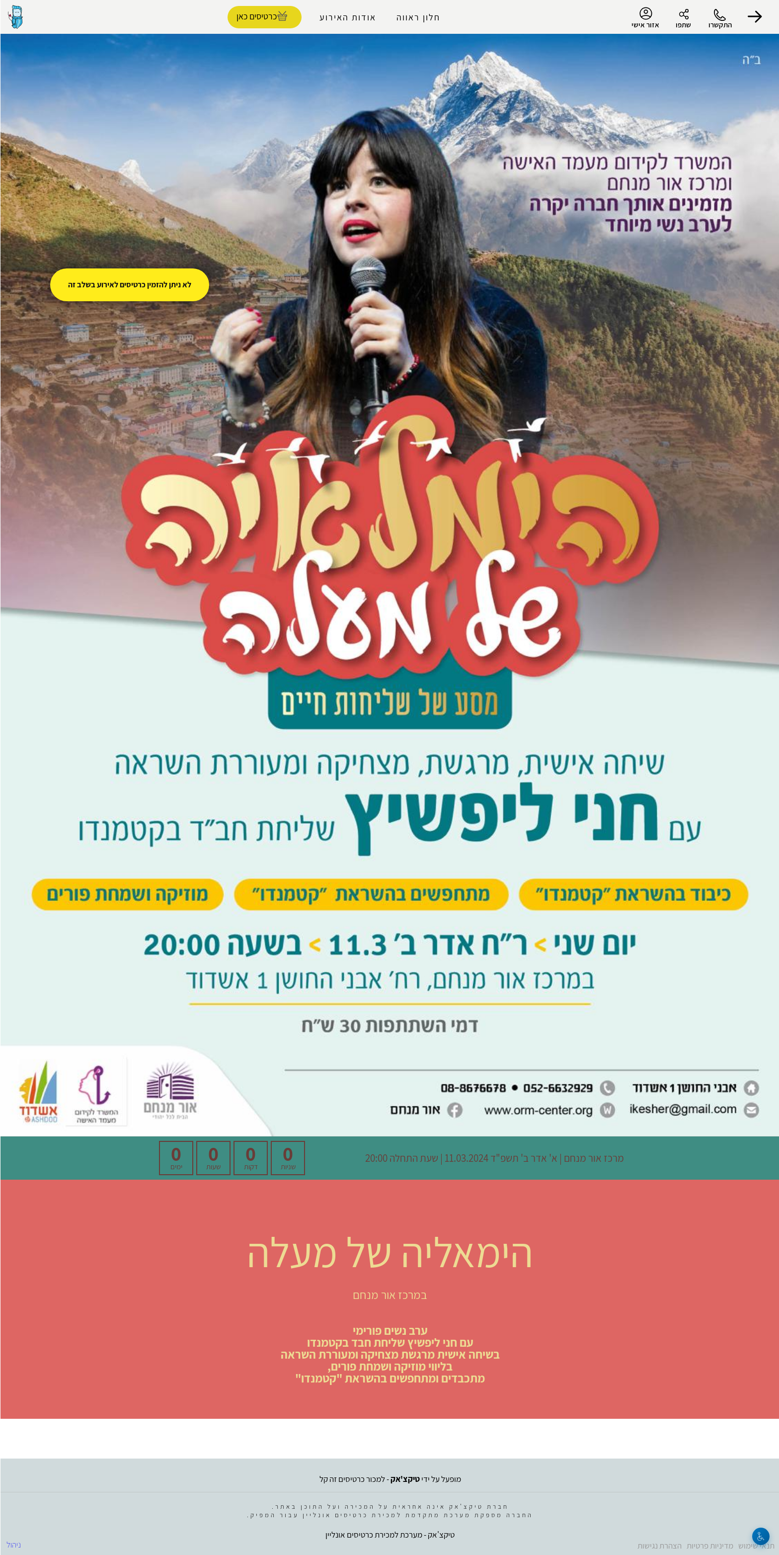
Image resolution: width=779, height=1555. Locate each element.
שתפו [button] (683, 24)
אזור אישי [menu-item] (645, 17)
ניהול (13, 1544)
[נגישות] (760, 1536)
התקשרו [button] (719, 24)
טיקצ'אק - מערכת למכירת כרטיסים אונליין (389, 1534)
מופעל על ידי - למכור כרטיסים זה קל (390, 1478)
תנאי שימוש (756, 1545)
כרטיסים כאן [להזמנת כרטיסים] (256, 16)
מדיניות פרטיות (709, 1545)
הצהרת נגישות (659, 1545)
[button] (754, 17)
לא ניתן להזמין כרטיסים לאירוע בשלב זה (129, 284)
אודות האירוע (347, 17)
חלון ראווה (418, 17)
